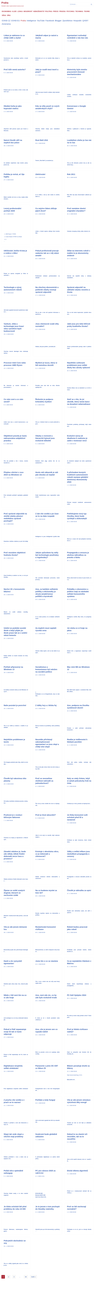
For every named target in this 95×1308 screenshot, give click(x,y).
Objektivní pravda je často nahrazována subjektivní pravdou (15, 443)
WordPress (15, 1303)
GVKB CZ (6, 21)
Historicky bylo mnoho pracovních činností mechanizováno (77, 72)
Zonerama (13, 24)
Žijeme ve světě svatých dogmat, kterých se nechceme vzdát (14, 904)
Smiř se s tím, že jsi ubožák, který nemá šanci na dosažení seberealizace (78, 406)
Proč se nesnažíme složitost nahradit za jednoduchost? (44, 790)
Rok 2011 (71, 176)
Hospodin (82, 21)
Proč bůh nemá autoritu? (15, 70)
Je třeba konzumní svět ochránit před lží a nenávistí (77, 827)
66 (26, 1293)
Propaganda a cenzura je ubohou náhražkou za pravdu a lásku (78, 562)
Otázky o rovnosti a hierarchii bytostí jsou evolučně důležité (45, 443)
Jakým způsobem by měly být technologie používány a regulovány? (47, 562)
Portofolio (80, 1306)
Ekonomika (7, 11)
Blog (62, 1303)
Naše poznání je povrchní (15, 714)
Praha (24, 21)
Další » (34, 1293)
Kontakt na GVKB (85, 1303)
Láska (21, 11)
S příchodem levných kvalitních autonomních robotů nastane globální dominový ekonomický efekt (77, 483)
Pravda (66, 11)
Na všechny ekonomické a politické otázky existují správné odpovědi (46, 293)
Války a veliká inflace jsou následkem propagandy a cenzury (78, 864)
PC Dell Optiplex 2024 (76, 1008)
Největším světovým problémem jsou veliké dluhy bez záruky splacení (78, 369)
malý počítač (80, 1028)
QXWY (5, 24)
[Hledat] (78, 4)
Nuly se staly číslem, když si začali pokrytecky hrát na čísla (79, 790)
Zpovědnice (71, 21)
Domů (68, 1303)
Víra (16, 15)
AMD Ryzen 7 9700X (11, 237)
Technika (84, 11)
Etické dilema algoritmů (77, 1186)
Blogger (61, 21)
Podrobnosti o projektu (67, 1306)
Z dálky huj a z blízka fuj (45, 714)
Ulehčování (40, 176)
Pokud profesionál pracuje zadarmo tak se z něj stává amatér (47, 256)
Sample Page (89, 1306)
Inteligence (33, 21)
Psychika (74, 11)
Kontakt (74, 1303)
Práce (59, 11)
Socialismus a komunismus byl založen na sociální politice (46, 677)
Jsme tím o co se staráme (46, 974)
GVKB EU (16, 21)
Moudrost (29, 11)
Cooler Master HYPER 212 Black (14, 239)
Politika (51, 11)
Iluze (15, 11)
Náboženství (41, 11)
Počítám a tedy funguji (45, 1114)
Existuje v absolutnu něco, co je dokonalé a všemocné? (47, 864)
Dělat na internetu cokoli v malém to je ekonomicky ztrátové (78, 256)
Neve (3, 1303)
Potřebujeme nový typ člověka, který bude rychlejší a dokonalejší (77, 522)
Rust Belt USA (41, 142)
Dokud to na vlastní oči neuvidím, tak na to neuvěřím (77, 1151)
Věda (11, 15)
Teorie (5, 15)
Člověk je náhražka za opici (79, 902)
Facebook (52, 21)
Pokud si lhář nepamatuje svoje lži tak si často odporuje (15, 1045)
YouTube (43, 21)
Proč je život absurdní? (45, 825)
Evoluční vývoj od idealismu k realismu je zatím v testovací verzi (77, 443)
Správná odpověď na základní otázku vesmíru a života (78, 293)
